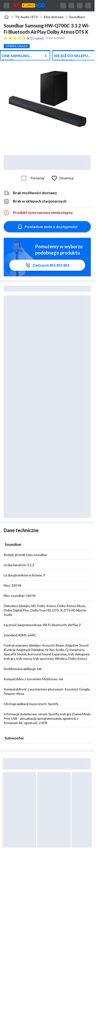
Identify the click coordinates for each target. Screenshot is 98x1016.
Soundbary (77, 17)
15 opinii (37, 38)
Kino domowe (54, 17)
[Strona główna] (6, 17)
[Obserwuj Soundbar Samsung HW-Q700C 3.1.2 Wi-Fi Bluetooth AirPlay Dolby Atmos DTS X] (61, 178)
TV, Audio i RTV (26, 17)
